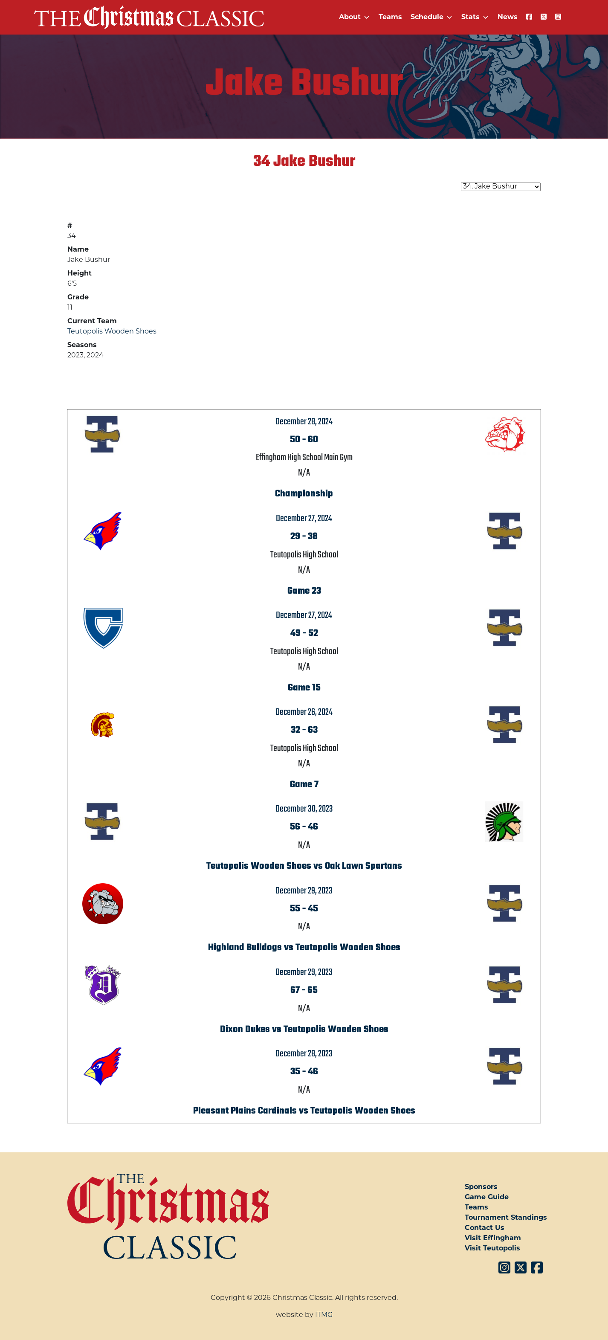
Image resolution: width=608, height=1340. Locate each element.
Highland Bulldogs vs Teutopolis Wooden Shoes (304, 948)
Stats (475, 17)
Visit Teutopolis (492, 1248)
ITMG (324, 1315)
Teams (390, 17)
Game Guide (487, 1197)
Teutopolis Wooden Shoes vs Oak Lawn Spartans (304, 866)
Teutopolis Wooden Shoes (111, 331)
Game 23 (304, 591)
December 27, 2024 (304, 518)
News (508, 17)
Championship (304, 494)
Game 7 (304, 785)
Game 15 (304, 688)
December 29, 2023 (304, 891)
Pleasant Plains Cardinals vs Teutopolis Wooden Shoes (304, 1111)
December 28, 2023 (304, 1054)
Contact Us (484, 1228)
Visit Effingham (493, 1238)
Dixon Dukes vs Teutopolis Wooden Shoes (304, 1029)
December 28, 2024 (304, 422)
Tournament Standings (506, 1218)
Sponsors (481, 1187)
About (354, 17)
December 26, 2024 (304, 712)
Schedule (432, 17)
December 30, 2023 (304, 809)
